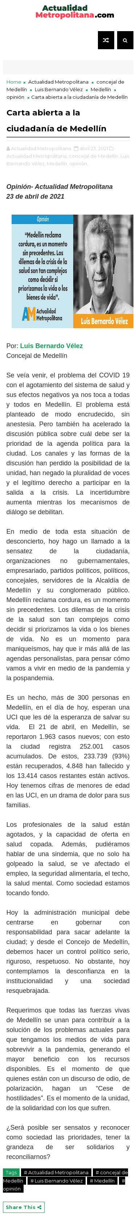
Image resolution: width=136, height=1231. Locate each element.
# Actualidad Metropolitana (56, 1172)
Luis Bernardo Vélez (52, 346)
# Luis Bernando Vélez (56, 1181)
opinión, (78, 163)
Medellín (101, 89)
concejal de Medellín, (94, 156)
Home (14, 82)
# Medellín (102, 1181)
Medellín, (57, 163)
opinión (15, 97)
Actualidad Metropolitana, (37, 156)
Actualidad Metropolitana (58, 82)
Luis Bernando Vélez (59, 89)
